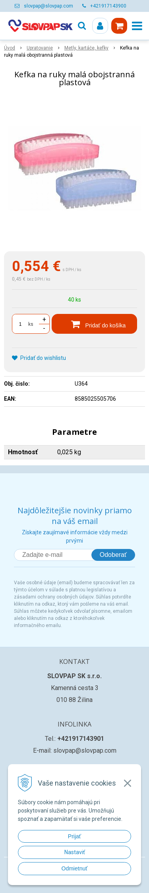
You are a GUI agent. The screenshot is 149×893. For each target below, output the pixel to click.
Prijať (74, 836)
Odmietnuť (75, 868)
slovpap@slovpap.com (48, 6)
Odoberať (113, 554)
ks (30, 324)
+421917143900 (108, 6)
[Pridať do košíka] (94, 324)
